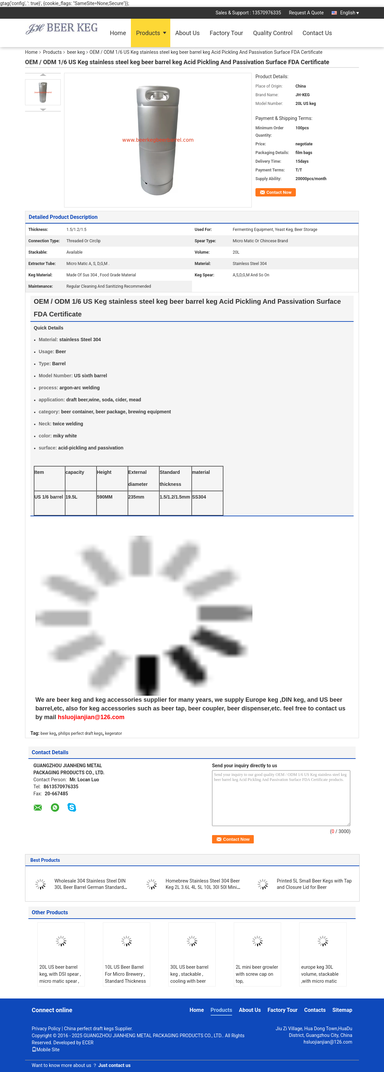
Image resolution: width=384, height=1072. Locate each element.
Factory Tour (226, 32)
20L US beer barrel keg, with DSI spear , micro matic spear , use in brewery (60, 977)
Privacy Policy (46, 1028)
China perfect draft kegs (89, 1028)
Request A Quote (306, 12)
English (349, 12)
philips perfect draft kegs (80, 733)
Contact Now (279, 192)
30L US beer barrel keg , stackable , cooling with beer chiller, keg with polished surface (189, 981)
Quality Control (273, 32)
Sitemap (342, 1010)
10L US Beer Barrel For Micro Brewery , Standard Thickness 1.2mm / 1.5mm (125, 977)
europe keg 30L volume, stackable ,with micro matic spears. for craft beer (320, 981)
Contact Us (317, 32)
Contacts (315, 1010)
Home (118, 32)
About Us (187, 32)
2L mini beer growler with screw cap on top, (257, 974)
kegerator (113, 733)
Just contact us (114, 1065)
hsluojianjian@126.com (328, 1042)
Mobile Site (46, 1049)
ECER (87, 1042)
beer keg (76, 52)
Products (148, 32)
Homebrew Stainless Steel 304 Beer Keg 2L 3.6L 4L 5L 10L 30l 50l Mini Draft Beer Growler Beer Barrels (203, 887)
